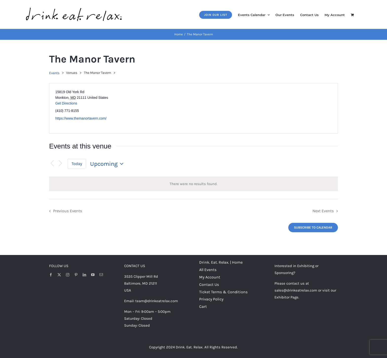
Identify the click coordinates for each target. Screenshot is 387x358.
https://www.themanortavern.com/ (81, 118)
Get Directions (66, 103)
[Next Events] (60, 163)
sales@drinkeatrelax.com (295, 290)
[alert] (193, 183)
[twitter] (59, 274)
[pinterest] (76, 274)
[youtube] (93, 274)
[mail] (101, 274)
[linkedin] (84, 274)
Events (54, 73)
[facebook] (51, 274)
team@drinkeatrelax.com (156, 301)
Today (77, 163)
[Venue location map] (265, 108)
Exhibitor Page (286, 297)
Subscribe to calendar (313, 227)
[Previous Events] (52, 163)
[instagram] (67, 274)
